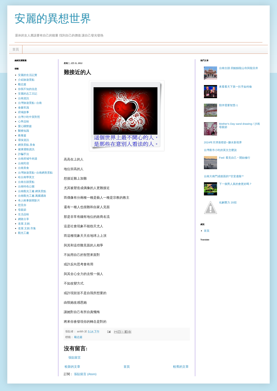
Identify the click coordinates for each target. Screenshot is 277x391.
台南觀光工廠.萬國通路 (32, 195)
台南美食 (23, 167)
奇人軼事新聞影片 (29, 200)
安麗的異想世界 (53, 18)
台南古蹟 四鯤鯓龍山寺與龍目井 (238, 68)
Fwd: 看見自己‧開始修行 (234, 157)
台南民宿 (23, 163)
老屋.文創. (24, 223)
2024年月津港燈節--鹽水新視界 (223, 142)
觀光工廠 (23, 232)
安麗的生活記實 (27, 74)
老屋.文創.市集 (27, 228)
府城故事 (23, 112)
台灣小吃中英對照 (29, 116)
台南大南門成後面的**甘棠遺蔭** (224, 176)
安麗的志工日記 (27, 93)
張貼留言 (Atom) (85, 374)
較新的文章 (72, 366)
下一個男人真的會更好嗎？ (235, 183)
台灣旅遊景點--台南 (30, 102)
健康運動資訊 (26, 149)
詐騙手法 (23, 154)
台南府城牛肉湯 (27, 158)
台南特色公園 (26, 186)
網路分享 (23, 219)
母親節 (22, 209)
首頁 (15, 49)
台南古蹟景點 (26, 181)
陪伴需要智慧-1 (228, 105)
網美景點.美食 (26, 144)
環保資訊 (23, 140)
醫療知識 (23, 130)
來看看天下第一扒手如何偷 (235, 86)
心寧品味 (23, 121)
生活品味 (23, 214)
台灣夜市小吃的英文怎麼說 (220, 150)
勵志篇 (78, 337)
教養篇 (22, 135)
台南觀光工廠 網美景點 (32, 191)
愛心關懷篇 (25, 126)
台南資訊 (23, 98)
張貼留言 (74, 357)
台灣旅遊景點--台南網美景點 (35, 172)
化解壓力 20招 (228, 202)
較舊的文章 (181, 366)
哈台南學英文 (26, 177)
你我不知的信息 (27, 89)
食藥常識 (23, 107)
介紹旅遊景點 (26, 79)
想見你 (22, 205)
